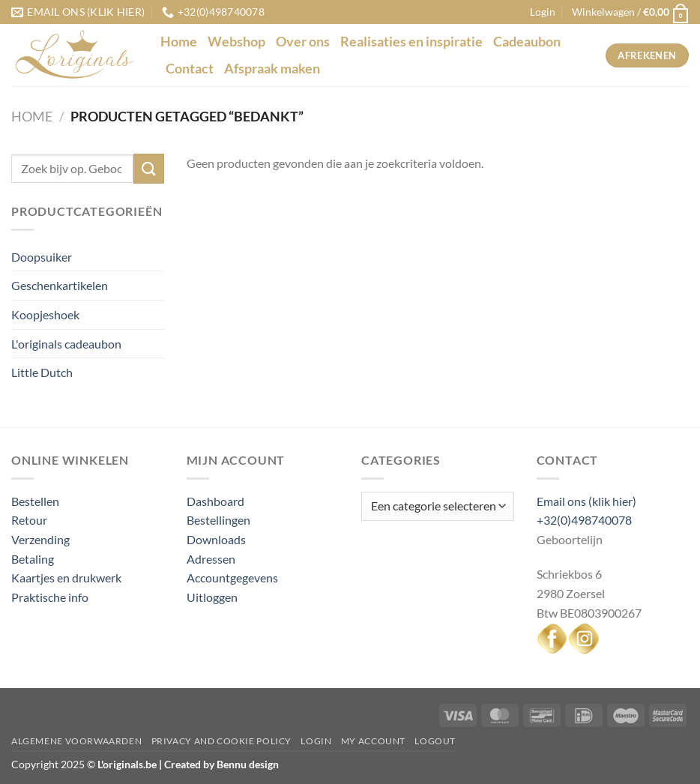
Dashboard (215, 501)
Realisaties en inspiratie (411, 41)
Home (178, 41)
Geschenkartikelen (59, 285)
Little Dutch (42, 372)
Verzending (40, 539)
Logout (435, 741)
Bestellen (35, 501)
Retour (29, 520)
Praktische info (49, 597)
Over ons (303, 41)
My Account (373, 741)
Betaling (32, 559)
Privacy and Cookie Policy (221, 741)
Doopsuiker (41, 257)
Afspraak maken (272, 68)
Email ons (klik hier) (586, 501)
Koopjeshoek (45, 314)
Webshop (236, 41)
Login (316, 741)
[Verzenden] (148, 168)
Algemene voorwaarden (76, 741)
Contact (190, 68)
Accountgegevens (232, 577)
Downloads (216, 539)
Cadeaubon (527, 41)
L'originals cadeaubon (66, 344)
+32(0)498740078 (584, 520)
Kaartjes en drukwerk (66, 577)
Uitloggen (212, 597)
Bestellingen (218, 520)
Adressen (211, 559)
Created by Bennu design (220, 764)
